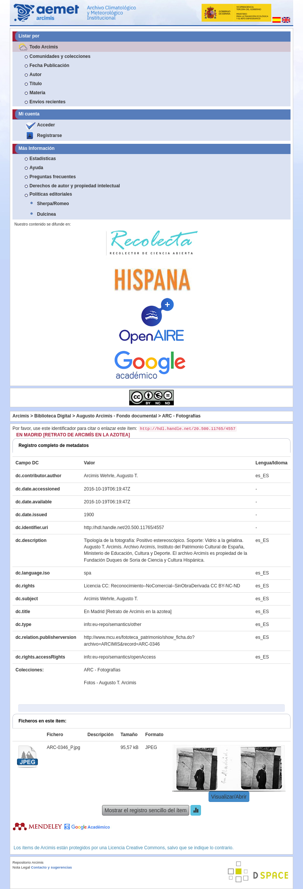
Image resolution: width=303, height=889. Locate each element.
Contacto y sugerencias (51, 867)
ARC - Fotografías (181, 416)
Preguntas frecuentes (52, 176)
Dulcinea (46, 214)
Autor (35, 74)
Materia (37, 92)
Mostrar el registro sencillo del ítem (146, 810)
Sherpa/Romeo (53, 203)
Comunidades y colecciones (59, 56)
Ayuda (36, 167)
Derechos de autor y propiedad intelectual (74, 185)
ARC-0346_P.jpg (63, 747)
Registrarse (49, 135)
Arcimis (20, 416)
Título (35, 83)
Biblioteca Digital (52, 416)
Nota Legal (21, 867)
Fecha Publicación (49, 65)
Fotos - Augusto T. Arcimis (110, 682)
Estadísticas (42, 158)
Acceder (46, 125)
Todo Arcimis (43, 47)
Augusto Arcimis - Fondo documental (116, 416)
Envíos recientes (47, 101)
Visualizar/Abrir (229, 797)
